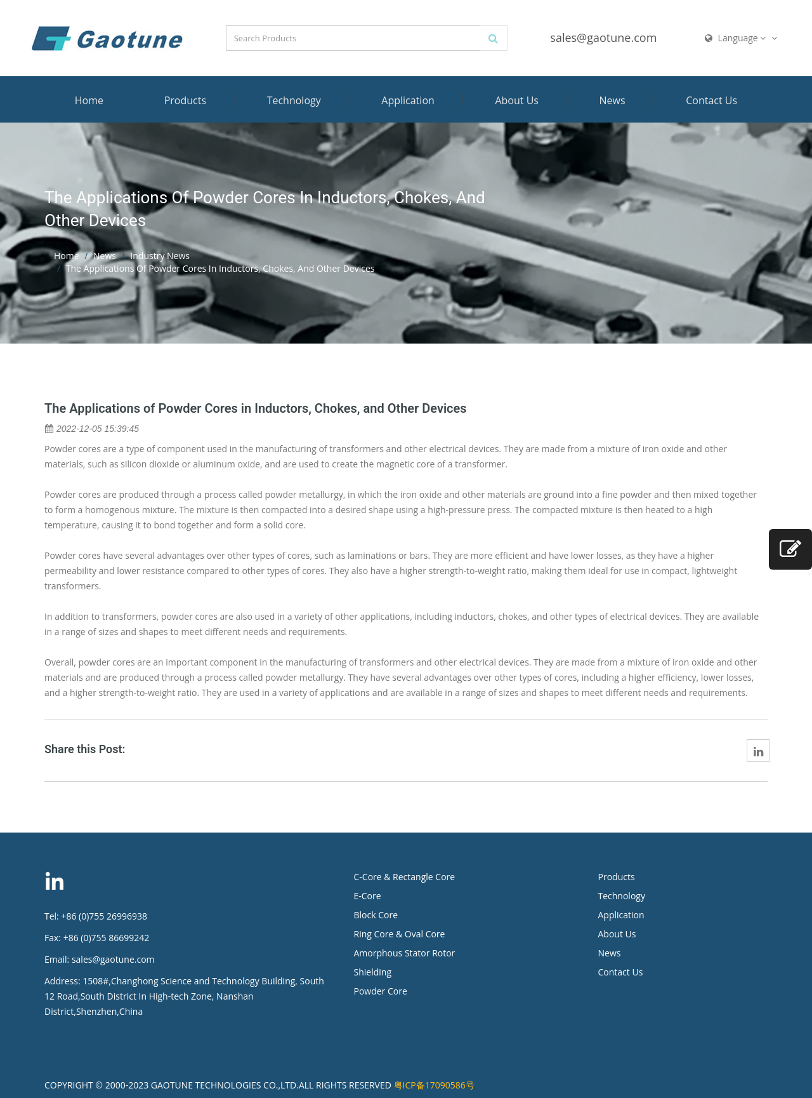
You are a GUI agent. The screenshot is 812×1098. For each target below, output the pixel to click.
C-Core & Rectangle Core (404, 877)
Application (408, 100)
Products (185, 100)
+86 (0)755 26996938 (104, 916)
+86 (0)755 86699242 (106, 938)
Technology (294, 100)
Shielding (372, 972)
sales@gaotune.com (603, 37)
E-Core (367, 896)
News (612, 100)
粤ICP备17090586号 (434, 1085)
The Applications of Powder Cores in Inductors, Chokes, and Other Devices (255, 408)
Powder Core (380, 991)
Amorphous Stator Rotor (404, 953)
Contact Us (711, 100)
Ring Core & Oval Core (399, 934)
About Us (517, 100)
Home (89, 100)
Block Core (377, 915)
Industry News (160, 256)
